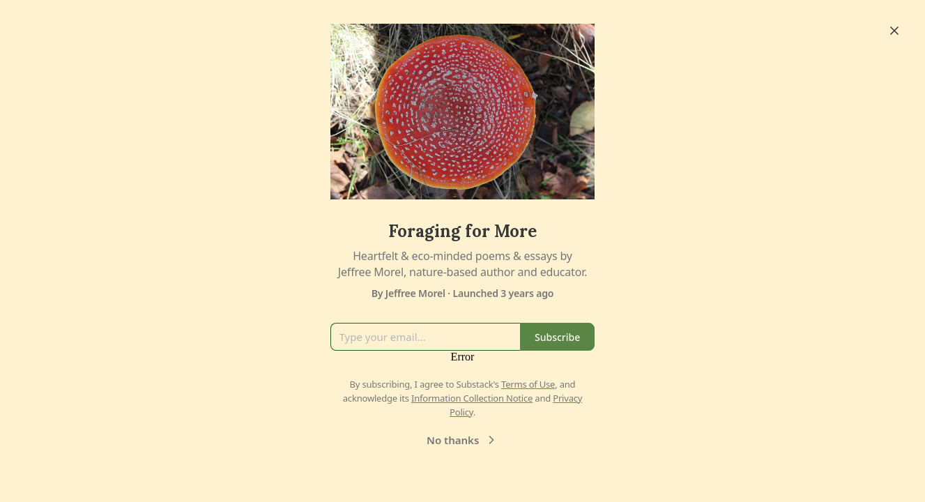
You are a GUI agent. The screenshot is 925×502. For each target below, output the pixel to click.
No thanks (462, 440)
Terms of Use (528, 384)
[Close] (894, 31)
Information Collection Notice (472, 398)
